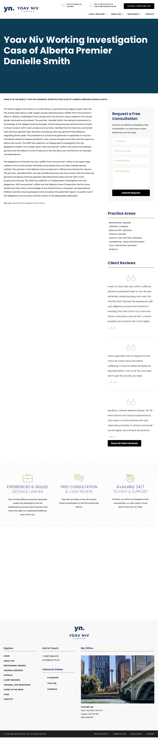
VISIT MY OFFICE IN (74, 4)
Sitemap (150, 734)
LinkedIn (52, 689)
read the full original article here (28, 203)
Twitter (52, 684)
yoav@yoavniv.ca (51, 660)
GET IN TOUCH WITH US (103, 4)
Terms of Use (119, 734)
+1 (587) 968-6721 (50, 656)
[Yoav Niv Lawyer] (79, 628)
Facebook (53, 678)
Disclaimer (136, 734)
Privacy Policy (101, 734)
